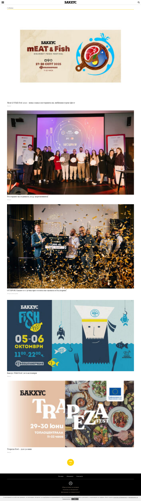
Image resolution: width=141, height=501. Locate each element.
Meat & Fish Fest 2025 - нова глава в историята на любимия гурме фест (41, 102)
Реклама (60, 476)
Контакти (79, 476)
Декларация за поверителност (70, 492)
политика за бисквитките (120, 497)
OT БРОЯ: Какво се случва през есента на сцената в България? (37, 290)
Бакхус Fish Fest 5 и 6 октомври (22, 373)
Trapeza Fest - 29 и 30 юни (19, 449)
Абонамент (69, 476)
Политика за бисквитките (70, 489)
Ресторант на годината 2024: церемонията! (27, 196)
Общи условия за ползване (70, 487)
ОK (75, 499)
